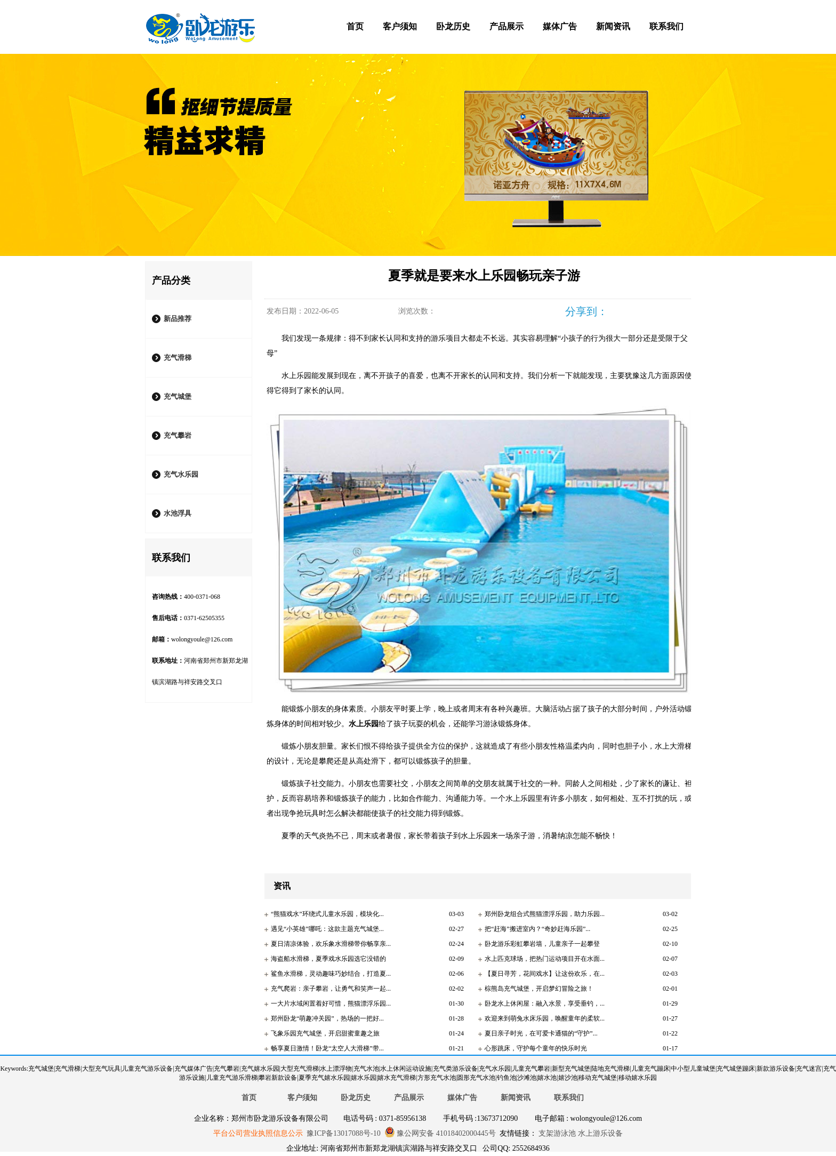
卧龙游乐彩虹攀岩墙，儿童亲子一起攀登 (542, 944)
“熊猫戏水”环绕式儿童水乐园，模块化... (327, 914)
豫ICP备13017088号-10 (343, 1133)
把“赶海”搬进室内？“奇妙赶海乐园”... (537, 929)
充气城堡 (177, 396)
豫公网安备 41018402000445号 (440, 1133)
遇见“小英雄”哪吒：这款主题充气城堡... (327, 929)
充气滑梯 (177, 358)
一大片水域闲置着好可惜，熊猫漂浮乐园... (331, 1003)
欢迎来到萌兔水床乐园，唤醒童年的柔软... (545, 1018)
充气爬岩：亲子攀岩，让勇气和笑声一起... (331, 988)
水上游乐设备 (599, 1133)
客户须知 (400, 26)
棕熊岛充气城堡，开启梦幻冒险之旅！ (539, 988)
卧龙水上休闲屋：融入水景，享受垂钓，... (545, 1003)
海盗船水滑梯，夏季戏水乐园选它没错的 (328, 958)
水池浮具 (177, 513)
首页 (355, 26)
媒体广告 (560, 26)
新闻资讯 (613, 26)
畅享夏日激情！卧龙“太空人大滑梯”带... (327, 1048)
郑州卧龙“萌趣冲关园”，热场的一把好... (327, 1018)
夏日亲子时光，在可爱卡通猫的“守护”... (541, 1033)
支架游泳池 (556, 1133)
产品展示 (506, 26)
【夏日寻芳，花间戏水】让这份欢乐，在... (545, 973)
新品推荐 (177, 319)
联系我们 (666, 26)
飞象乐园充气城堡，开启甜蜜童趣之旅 (325, 1033)
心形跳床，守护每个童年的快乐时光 (536, 1048)
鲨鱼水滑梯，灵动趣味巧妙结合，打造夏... (331, 973)
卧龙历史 (453, 26)
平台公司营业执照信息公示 (258, 1133)
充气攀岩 (177, 435)
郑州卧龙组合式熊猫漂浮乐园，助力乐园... (545, 914)
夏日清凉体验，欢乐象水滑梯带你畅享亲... (331, 944)
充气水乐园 (181, 474)
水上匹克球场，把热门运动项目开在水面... (545, 958)
